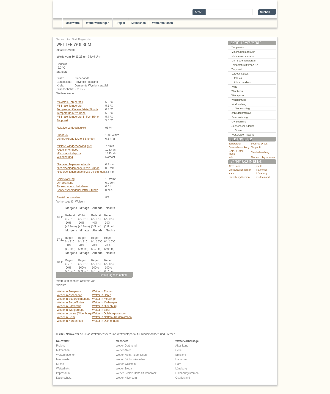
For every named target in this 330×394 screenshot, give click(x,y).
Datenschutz (64, 377)
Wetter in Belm (66, 317)
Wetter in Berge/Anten (70, 302)
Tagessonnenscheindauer (72, 186)
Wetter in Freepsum (69, 291)
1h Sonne (236, 130)
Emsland (180, 354)
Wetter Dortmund (126, 345)
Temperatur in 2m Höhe (71, 113)
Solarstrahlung (65, 179)
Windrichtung (65, 157)
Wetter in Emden (102, 291)
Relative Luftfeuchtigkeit (71, 127)
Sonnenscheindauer (242, 126)
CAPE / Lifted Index (236, 152)
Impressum (63, 373)
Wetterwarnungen (97, 23)
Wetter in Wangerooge (70, 309)
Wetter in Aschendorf (69, 295)
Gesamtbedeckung (239, 147)
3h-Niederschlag (260, 152)
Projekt (120, 23)
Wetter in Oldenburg (104, 306)
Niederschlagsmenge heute (73, 164)
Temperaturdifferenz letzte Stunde (77, 109)
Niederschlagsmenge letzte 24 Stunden (81, 171)
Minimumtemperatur (242, 56)
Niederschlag (238, 104)
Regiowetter (85, 39)
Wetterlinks (63, 368)
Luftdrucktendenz (241, 82)
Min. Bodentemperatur (243, 60)
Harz (231, 173)
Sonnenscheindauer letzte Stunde (77, 190)
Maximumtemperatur (243, 51)
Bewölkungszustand (69, 197)
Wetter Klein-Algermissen (131, 354)
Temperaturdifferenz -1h (244, 65)
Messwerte (73, 23)
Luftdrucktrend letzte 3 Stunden (76, 138)
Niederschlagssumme (263, 157)
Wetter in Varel (101, 309)
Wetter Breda (124, 368)
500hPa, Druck (259, 143)
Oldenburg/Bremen (239, 177)
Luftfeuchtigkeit (239, 73)
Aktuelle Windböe (67, 149)
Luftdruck (62, 135)
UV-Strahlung (65, 182)
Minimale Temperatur (69, 105)
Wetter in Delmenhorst (105, 320)
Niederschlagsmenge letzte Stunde (78, 168)
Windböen (237, 91)
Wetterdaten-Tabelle (242, 134)
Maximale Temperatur (70, 102)
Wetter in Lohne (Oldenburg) (74, 313)
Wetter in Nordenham (70, 320)
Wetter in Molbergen (104, 302)
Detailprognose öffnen (113, 275)
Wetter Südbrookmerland (131, 359)
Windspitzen (238, 95)
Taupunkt (62, 120)
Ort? (198, 12)
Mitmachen (138, 23)
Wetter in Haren (101, 295)
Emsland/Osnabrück (240, 169)
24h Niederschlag (241, 112)
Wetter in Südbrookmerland (73, 298)
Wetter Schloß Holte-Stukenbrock (136, 373)
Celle (259, 166)
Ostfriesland (263, 177)
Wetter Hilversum (126, 377)
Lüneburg (261, 173)
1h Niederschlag (240, 108)
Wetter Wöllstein (126, 364)
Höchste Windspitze (69, 153)
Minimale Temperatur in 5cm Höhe (78, 116)
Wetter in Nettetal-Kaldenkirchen (112, 317)
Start (74, 39)
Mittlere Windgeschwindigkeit (74, 146)
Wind (234, 86)
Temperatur (237, 47)
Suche (60, 364)
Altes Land (234, 166)
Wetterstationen (162, 23)
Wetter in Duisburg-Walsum (109, 313)
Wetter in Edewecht (69, 306)
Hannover (261, 169)
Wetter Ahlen (123, 350)
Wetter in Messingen (104, 298)
